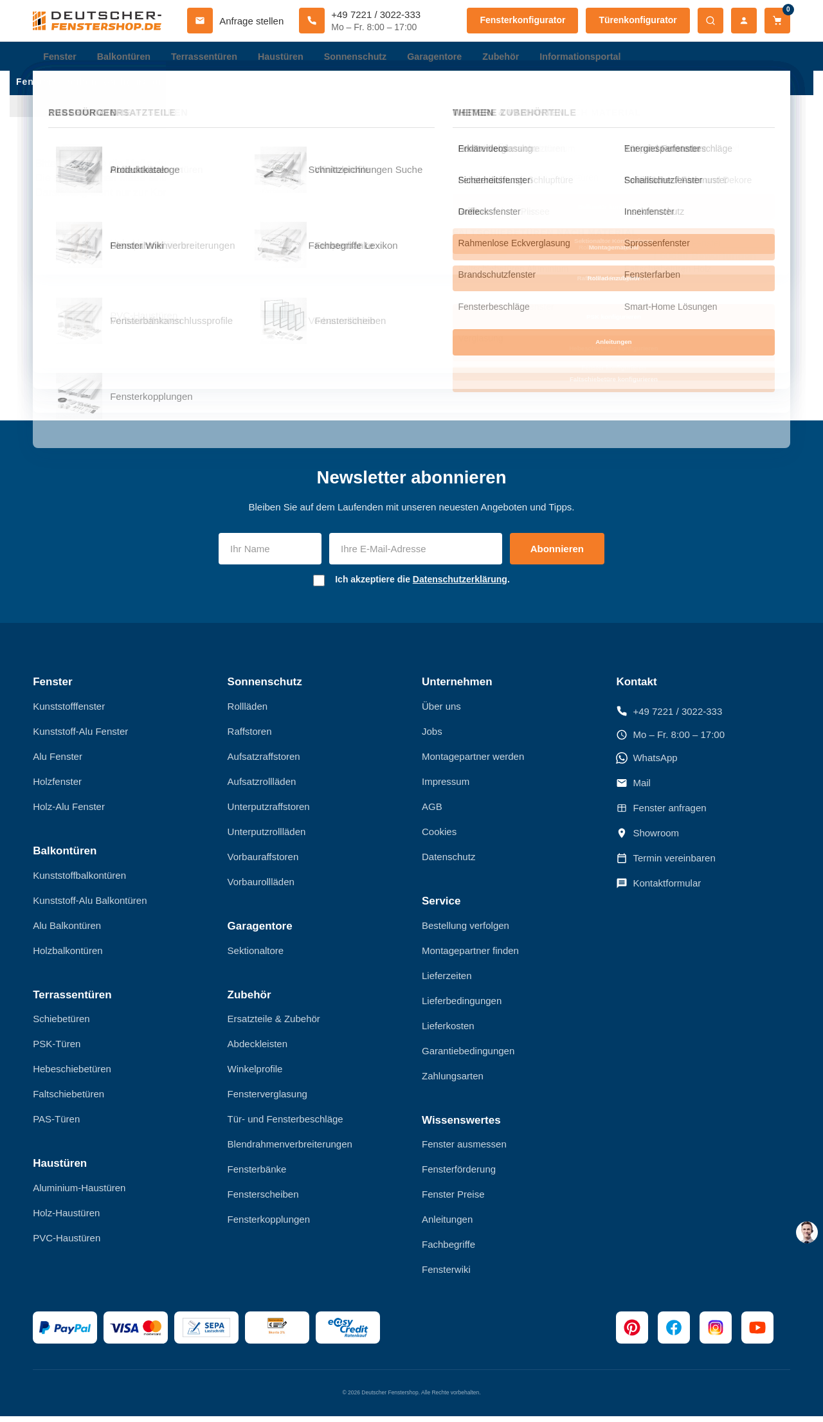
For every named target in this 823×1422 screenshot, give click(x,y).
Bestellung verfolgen (465, 931)
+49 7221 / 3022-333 (669, 717)
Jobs (432, 737)
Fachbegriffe (448, 1250)
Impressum (445, 787)
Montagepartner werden (473, 762)
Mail (633, 789)
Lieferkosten (448, 1031)
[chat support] (807, 1232)
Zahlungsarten (453, 1081)
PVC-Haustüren (66, 1243)
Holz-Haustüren (66, 1218)
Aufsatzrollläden (262, 787)
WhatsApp (646, 764)
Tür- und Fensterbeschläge (285, 1124)
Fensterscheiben (263, 1199)
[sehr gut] (479, 254)
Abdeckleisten (257, 1049)
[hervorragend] (498, 254)
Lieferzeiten (447, 981)
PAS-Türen (56, 1124)
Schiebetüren (61, 1024)
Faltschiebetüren (68, 1099)
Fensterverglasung (267, 1099)
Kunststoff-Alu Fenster (80, 737)
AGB (432, 812)
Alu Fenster (57, 762)
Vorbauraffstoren (263, 862)
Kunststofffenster (69, 711)
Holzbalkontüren (67, 956)
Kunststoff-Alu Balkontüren (90, 906)
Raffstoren (250, 737)
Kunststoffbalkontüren (79, 881)
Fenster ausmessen (464, 1149)
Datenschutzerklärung (460, 585)
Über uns (441, 711)
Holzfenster (57, 787)
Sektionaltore (256, 956)
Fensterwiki (446, 1275)
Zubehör (517, 57)
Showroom (647, 839)
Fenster (60, 57)
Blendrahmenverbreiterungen (290, 1149)
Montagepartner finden (470, 956)
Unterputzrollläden (267, 837)
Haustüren (289, 57)
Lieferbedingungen (462, 1006)
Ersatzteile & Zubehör (274, 1024)
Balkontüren (126, 57)
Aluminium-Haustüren (79, 1193)
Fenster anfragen (661, 814)
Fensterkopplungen (269, 1225)
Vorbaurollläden (261, 887)
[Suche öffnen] (710, 20)
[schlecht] (421, 254)
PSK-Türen (56, 1049)
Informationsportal (600, 57)
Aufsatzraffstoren (264, 762)
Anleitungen (447, 1225)
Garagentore (449, 57)
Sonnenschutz (367, 57)
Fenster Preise (453, 1199)
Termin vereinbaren (665, 864)
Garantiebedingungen (468, 1056)
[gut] (459, 254)
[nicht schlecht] (440, 254)
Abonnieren (557, 554)
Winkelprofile (255, 1074)
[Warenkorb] (777, 20)
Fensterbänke (257, 1174)
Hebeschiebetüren (72, 1074)
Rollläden (248, 711)
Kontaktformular (658, 889)
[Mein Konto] (744, 20)
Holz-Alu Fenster (69, 812)
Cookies (439, 837)
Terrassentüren (210, 57)
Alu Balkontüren (67, 931)
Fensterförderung (459, 1174)
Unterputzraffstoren (269, 812)
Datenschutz (448, 862)
